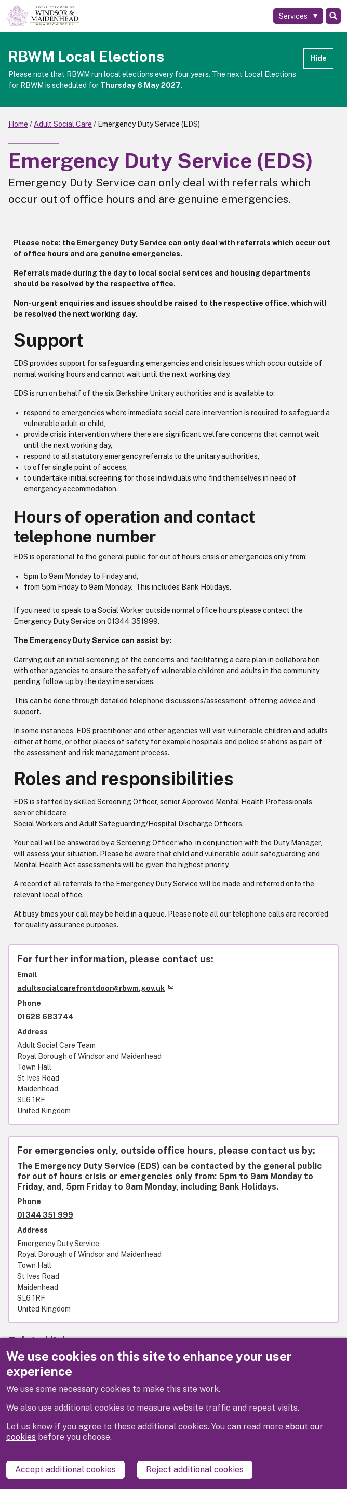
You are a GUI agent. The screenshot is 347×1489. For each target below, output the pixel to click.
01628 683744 (45, 1017)
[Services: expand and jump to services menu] (298, 16)
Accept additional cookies (65, 1469)
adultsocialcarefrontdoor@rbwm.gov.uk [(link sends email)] (95, 988)
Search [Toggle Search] (333, 16)
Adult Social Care (63, 124)
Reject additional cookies (195, 1469)
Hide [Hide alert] (318, 58)
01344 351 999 (45, 1215)
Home (18, 124)
